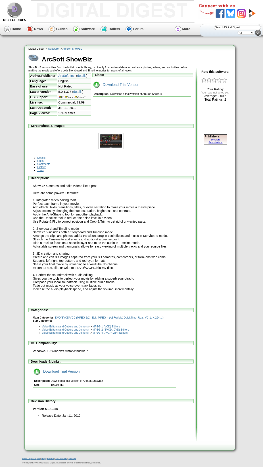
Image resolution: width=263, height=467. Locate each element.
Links (40, 160)
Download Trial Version (116, 85)
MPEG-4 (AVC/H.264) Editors (110, 332)
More (182, 29)
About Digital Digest (31, 458)
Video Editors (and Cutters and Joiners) (65, 326)
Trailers (110, 29)
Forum (134, 29)
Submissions (61, 458)
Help (43, 458)
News (35, 29)
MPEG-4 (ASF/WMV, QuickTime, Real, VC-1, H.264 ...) (130, 317)
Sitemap (72, 458)
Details (41, 157)
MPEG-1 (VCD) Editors (106, 326)
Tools (40, 170)
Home (12, 29)
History (41, 167)
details (81, 75)
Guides (57, 29)
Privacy (50, 458)
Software (84, 29)
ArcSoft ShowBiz (72, 48)
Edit (94, 317)
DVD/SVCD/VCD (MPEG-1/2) (72, 317)
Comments (43, 164)
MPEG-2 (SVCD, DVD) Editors (111, 329)
